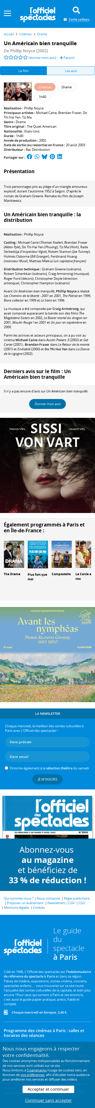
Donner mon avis (48, 404)
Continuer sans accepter (48, 1100)
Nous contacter (48, 898)
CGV (71, 903)
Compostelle (61, 574)
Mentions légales (16, 907)
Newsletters (56, 903)
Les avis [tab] (71, 71)
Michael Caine (46, 112)
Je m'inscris (47, 779)
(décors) (18, 278)
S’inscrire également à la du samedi (49, 768)
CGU (82, 903)
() (40, 242)
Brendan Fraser (69, 112)
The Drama (12, 574)
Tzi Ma (27, 117)
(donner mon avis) (42, 57)
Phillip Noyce (34, 108)
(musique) (68, 273)
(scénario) (61, 269)
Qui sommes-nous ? (19, 898)
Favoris (67, 57)
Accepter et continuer (48, 1089)
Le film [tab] (23, 71)
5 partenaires (37, 1070)
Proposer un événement (25, 903)
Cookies (39, 907)
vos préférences (32, 1074)
